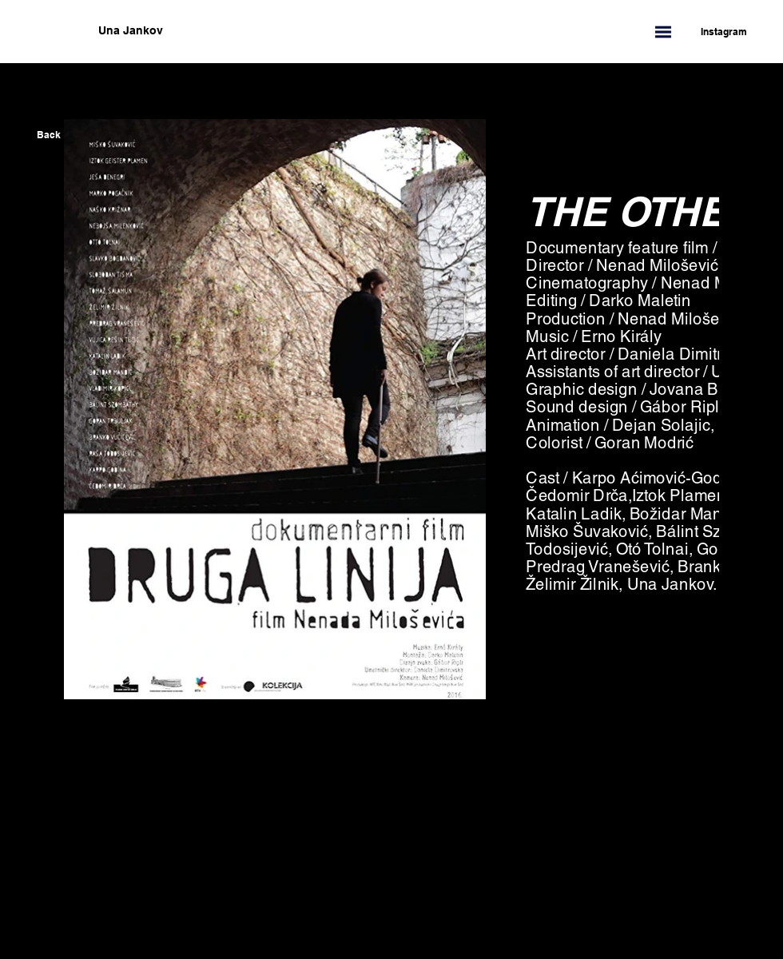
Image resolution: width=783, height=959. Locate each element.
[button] (663, 32)
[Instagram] (716, 32)
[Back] (48, 135)
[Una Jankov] (210, 31)
